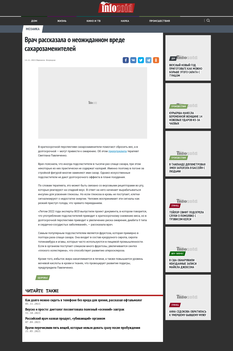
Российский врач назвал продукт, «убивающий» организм (65, 318)
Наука (125, 21)
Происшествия (159, 21)
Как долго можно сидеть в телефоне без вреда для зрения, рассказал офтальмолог (83, 300)
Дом (34, 21)
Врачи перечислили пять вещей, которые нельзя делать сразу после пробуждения (82, 327)
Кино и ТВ (94, 21)
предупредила (117, 151)
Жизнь (61, 21)
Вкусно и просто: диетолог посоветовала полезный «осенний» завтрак (74, 309)
